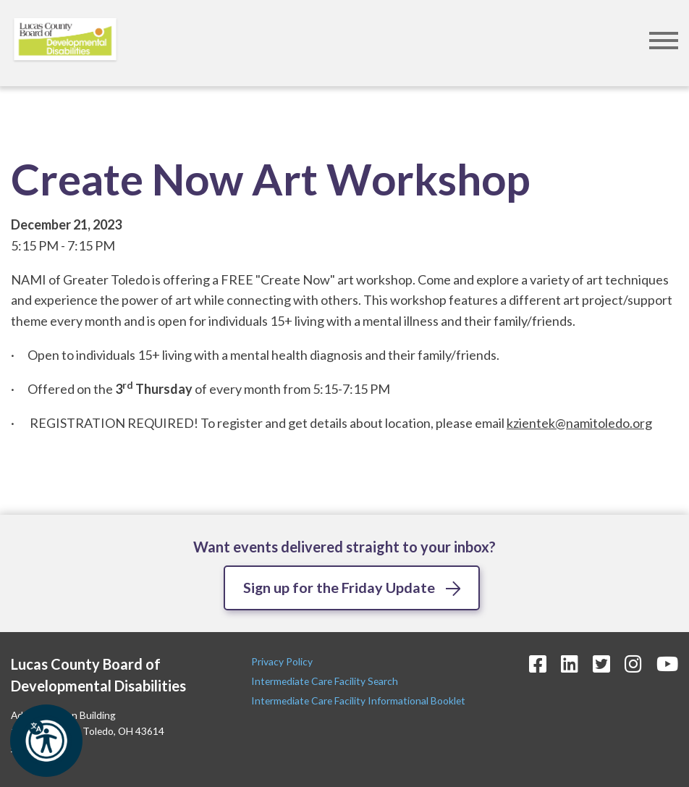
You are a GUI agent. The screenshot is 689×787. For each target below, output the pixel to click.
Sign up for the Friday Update (339, 587)
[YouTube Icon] (667, 663)
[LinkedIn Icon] (569, 663)
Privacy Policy (283, 661)
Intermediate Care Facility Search (325, 681)
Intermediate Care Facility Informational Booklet (358, 701)
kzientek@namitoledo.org (579, 423)
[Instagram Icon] (633, 663)
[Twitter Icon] (601, 663)
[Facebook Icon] (537, 663)
